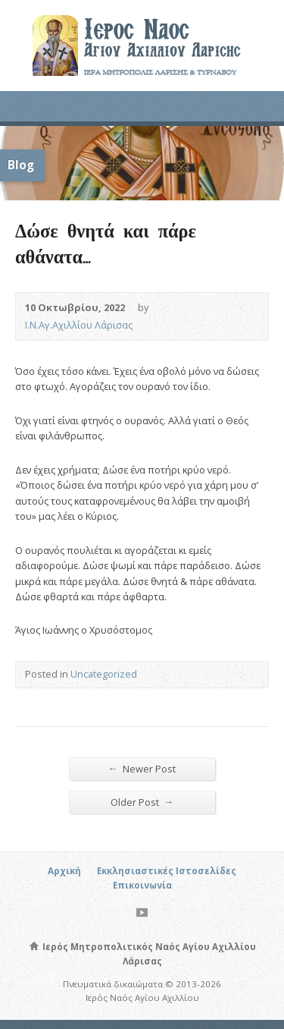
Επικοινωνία (142, 885)
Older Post (142, 802)
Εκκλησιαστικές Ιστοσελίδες (166, 870)
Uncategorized (103, 674)
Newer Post (142, 768)
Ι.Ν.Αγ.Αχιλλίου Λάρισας (79, 325)
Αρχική (64, 870)
